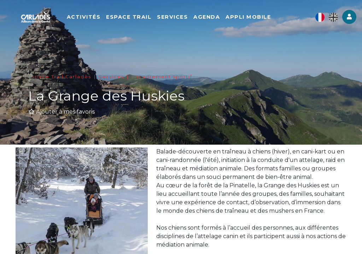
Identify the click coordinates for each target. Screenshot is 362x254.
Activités (89, 17)
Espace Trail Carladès (59, 76)
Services (178, 17)
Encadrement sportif (162, 76)
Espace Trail (134, 17)
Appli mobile (253, 17)
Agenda (212, 17)
